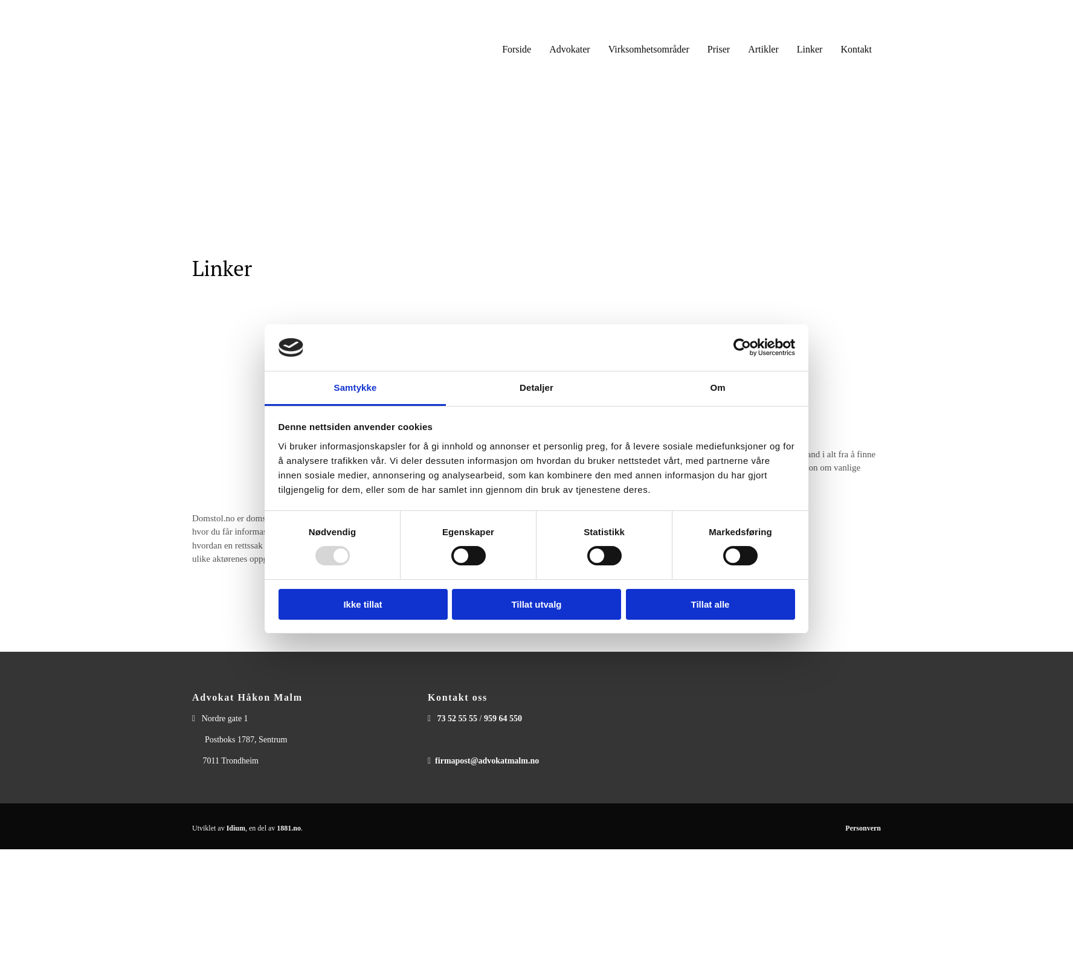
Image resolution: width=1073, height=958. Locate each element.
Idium (236, 828)
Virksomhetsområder (648, 49)
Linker (810, 49)
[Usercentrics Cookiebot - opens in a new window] (742, 347)
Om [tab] (717, 387)
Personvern (863, 828)
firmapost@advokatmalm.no (487, 760)
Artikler (763, 49)
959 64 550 (503, 718)
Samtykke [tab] (355, 387)
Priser (718, 49)
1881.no (289, 828)
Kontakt (856, 49)
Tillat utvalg (536, 604)
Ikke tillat (362, 604)
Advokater (569, 49)
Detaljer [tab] (536, 387)
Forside (516, 49)
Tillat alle (710, 604)
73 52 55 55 (457, 718)
